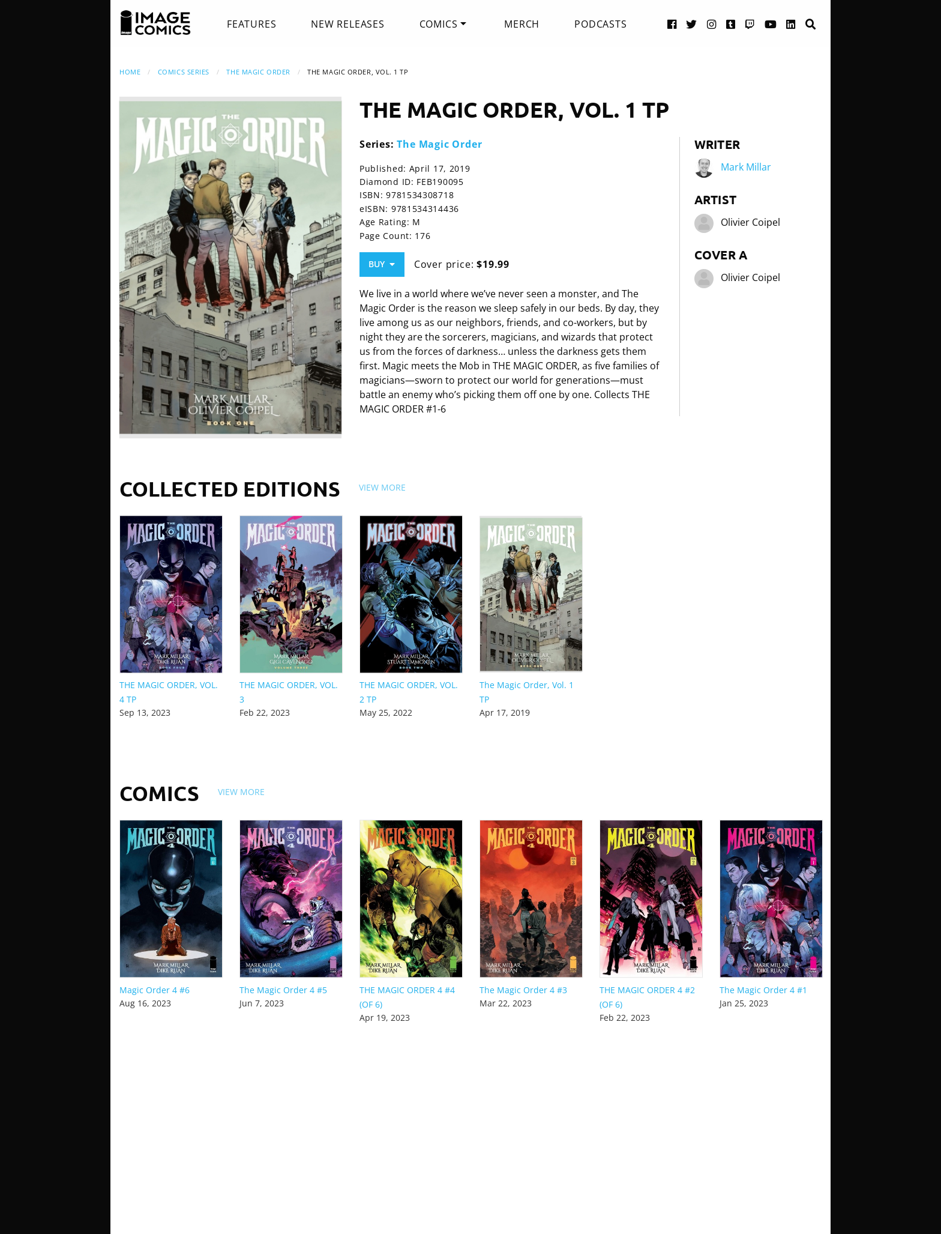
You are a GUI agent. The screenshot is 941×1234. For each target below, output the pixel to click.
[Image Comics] (155, 23)
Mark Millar (746, 167)
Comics (438, 24)
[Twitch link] (750, 24)
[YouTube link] (771, 24)
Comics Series (183, 71)
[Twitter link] (691, 24)
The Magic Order (258, 71)
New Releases (348, 24)
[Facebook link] (672, 24)
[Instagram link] (712, 24)
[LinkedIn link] (791, 24)
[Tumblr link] (731, 24)
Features (251, 24)
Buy (381, 264)
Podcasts (600, 24)
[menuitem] (251, 24)
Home (129, 71)
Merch (522, 24)
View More (382, 487)
